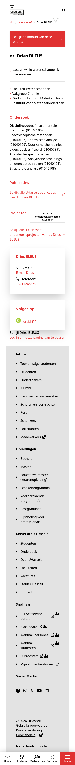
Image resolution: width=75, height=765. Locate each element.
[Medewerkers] (31, 437)
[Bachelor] (25, 458)
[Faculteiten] (26, 567)
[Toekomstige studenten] (36, 363)
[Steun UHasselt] (29, 584)
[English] (43, 746)
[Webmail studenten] (37, 645)
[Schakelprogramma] (33, 487)
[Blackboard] (31, 626)
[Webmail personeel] (37, 635)
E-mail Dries (25, 272)
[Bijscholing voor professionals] (37, 519)
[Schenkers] (26, 420)
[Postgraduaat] (28, 508)
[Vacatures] (25, 576)
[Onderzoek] (26, 551)
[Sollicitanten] (27, 428)
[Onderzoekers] (29, 380)
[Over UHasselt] (29, 559)
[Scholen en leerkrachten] (36, 404)
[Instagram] (25, 690)
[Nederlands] (25, 746)
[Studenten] (26, 371)
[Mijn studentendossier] (37, 664)
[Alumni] (23, 388)
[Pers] (21, 412)
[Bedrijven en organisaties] (37, 396)
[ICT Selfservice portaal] (37, 616)
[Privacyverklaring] (29, 730)
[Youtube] (39, 690)
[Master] (23, 466)
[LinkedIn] (47, 690)
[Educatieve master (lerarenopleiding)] (37, 477)
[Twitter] (32, 690)
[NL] (11, 22)
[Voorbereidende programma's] (37, 498)
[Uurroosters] (32, 656)
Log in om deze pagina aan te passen (37, 337)
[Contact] (24, 592)
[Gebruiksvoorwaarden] (32, 725)
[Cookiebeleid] (25, 735)
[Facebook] (18, 690)
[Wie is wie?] (25, 22)
